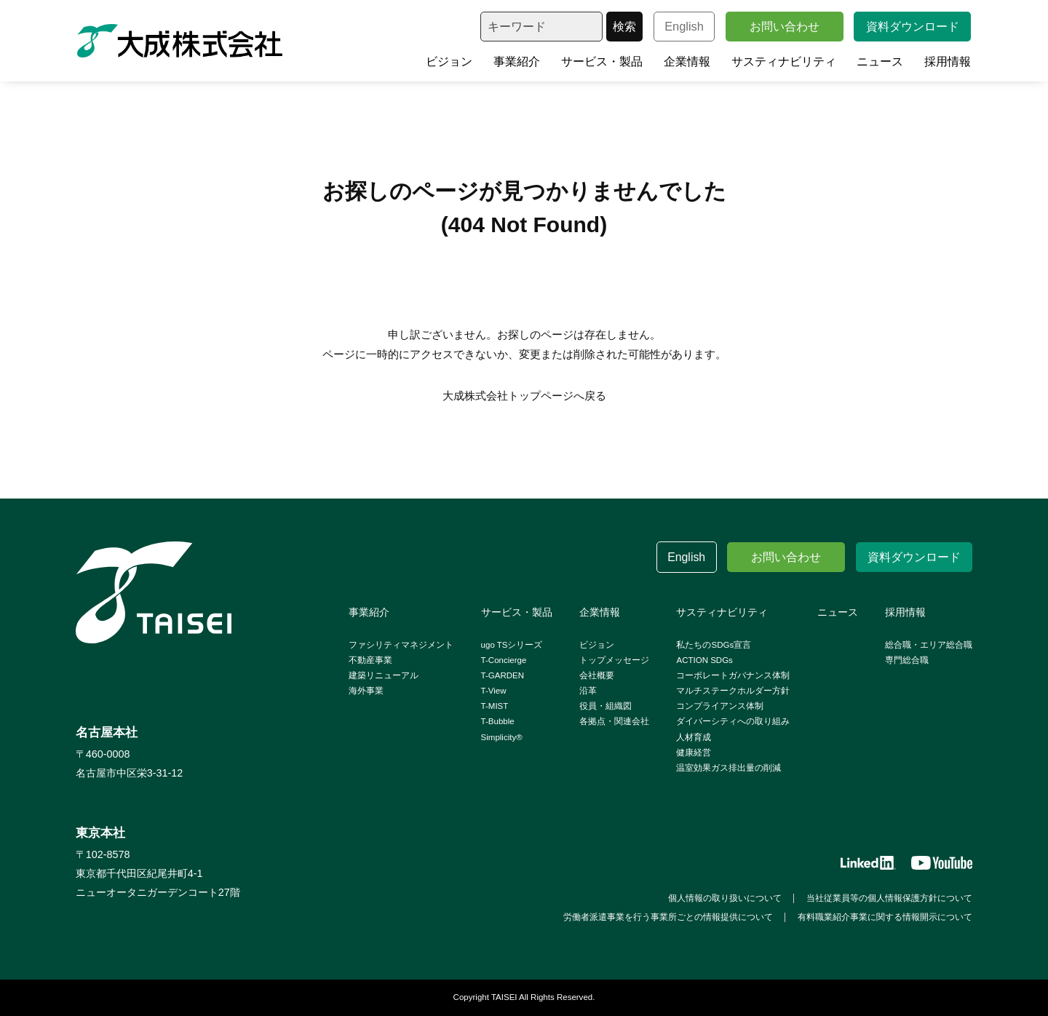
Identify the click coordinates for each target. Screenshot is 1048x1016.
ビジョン (449, 61)
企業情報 (687, 61)
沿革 (588, 690)
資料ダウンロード (912, 26)
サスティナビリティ (783, 61)
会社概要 (596, 675)
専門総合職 (907, 660)
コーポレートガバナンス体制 (733, 675)
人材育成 (693, 737)
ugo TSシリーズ (512, 644)
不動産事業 (370, 660)
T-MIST (495, 706)
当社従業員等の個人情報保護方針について (889, 898)
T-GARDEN (503, 675)
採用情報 (947, 61)
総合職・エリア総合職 (928, 644)
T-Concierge (504, 660)
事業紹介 (516, 61)
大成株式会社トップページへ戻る (524, 395)
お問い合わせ (784, 26)
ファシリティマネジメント (401, 644)
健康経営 (693, 752)
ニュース (880, 61)
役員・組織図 (605, 706)
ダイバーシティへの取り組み (733, 721)
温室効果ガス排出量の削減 (728, 767)
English (684, 26)
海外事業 (366, 690)
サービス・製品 (602, 61)
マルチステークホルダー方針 (733, 690)
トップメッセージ (614, 660)
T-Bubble (498, 721)
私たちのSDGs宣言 (713, 644)
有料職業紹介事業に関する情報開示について (885, 917)
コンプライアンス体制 (719, 706)
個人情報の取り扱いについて (725, 898)
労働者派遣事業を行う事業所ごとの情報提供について (668, 917)
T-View (494, 690)
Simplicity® (502, 737)
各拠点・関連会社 (614, 721)
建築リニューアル (383, 675)
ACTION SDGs (704, 660)
